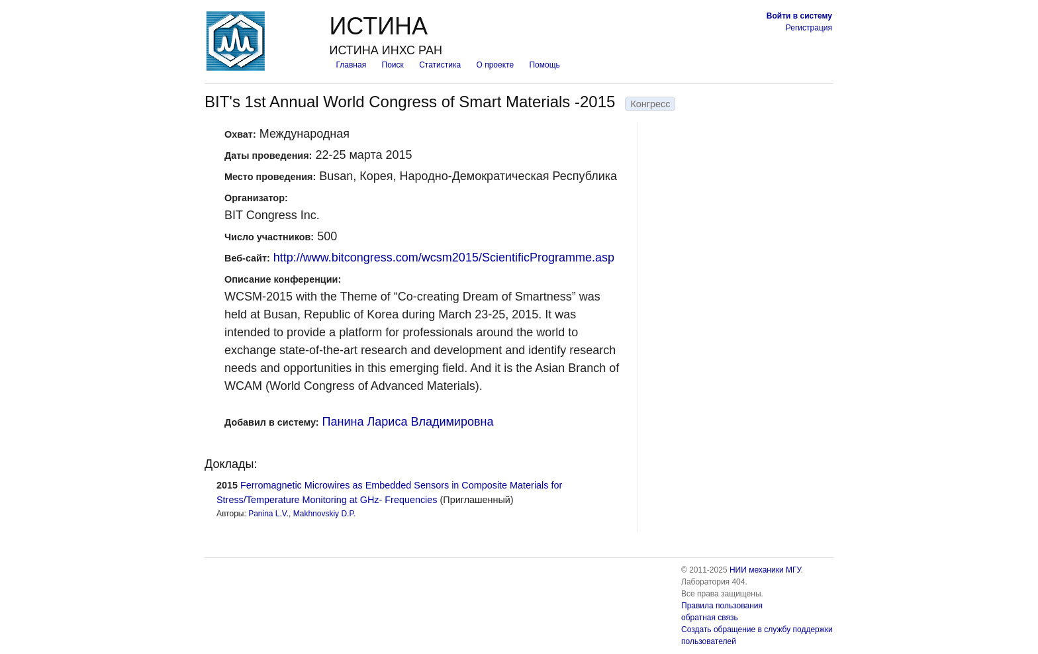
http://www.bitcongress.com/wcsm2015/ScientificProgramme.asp (443, 257)
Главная (351, 65)
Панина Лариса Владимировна (408, 421)
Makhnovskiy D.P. (324, 513)
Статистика (440, 65)
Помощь (544, 65)
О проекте (495, 65)
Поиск (393, 65)
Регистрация (809, 27)
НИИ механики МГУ (765, 570)
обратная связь (709, 617)
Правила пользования (722, 605)
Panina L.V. (268, 513)
